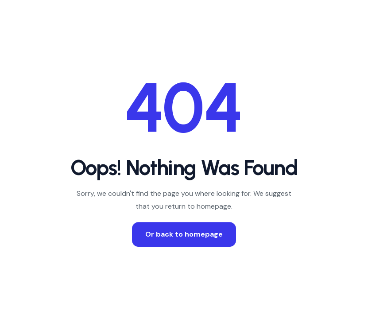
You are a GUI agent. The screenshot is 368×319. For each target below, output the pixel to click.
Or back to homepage (184, 234)
